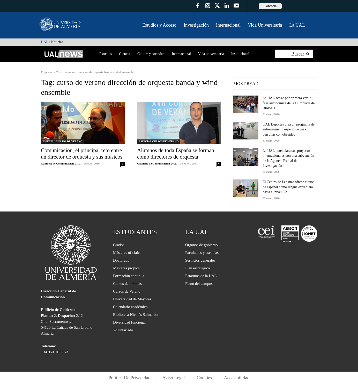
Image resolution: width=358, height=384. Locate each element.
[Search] (300, 54)
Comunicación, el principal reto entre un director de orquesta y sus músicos (81, 153)
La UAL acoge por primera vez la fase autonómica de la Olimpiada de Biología (289, 103)
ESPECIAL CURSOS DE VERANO (62, 141)
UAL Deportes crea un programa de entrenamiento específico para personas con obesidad (288, 129)
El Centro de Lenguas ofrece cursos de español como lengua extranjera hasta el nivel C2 (288, 187)
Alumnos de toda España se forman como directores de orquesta (175, 153)
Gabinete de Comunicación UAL (60, 163)
